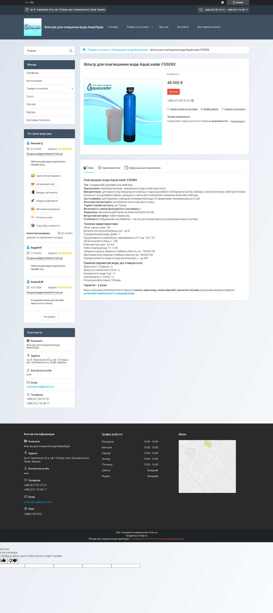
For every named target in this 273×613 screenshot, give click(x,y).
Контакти (183, 27)
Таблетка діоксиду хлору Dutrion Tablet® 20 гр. (48, 163)
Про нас (164, 27)
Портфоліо (33, 72)
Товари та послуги (138, 27)
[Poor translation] (12, 561)
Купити (173, 91)
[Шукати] (70, 50)
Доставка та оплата (38, 120)
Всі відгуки (49, 316)
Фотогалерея (34, 80)
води (131, 293)
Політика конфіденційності (170, 539)
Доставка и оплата (208, 27)
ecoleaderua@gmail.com (40, 386)
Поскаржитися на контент (143, 539)
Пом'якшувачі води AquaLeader (130, 49)
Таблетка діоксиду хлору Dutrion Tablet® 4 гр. (48, 267)
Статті (30, 96)
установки (90, 293)
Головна (113, 27)
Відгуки (31, 112)
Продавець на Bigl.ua (136, 535)
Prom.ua (153, 532)
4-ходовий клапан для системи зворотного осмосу (47, 302)
